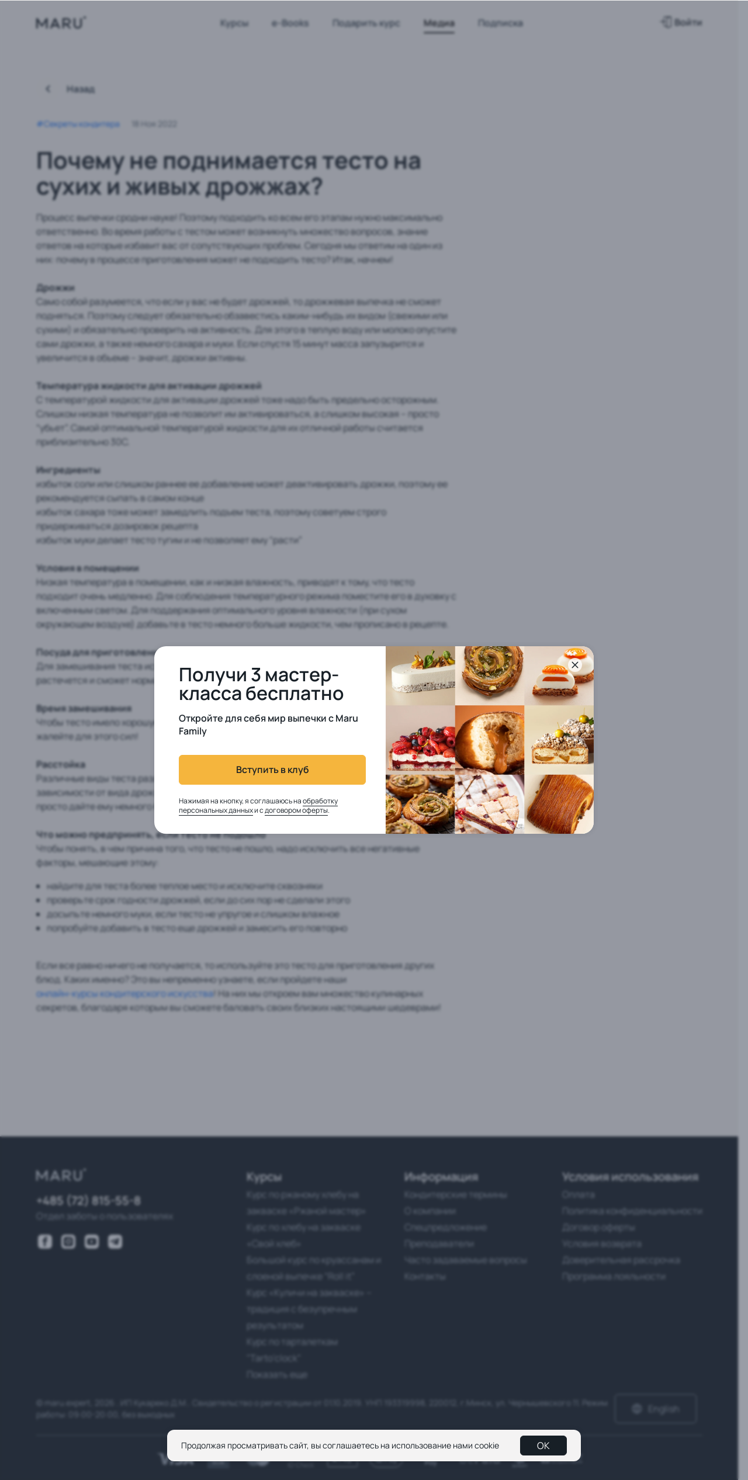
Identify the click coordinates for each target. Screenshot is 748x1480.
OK (543, 1445)
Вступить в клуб (272, 769)
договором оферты (296, 810)
